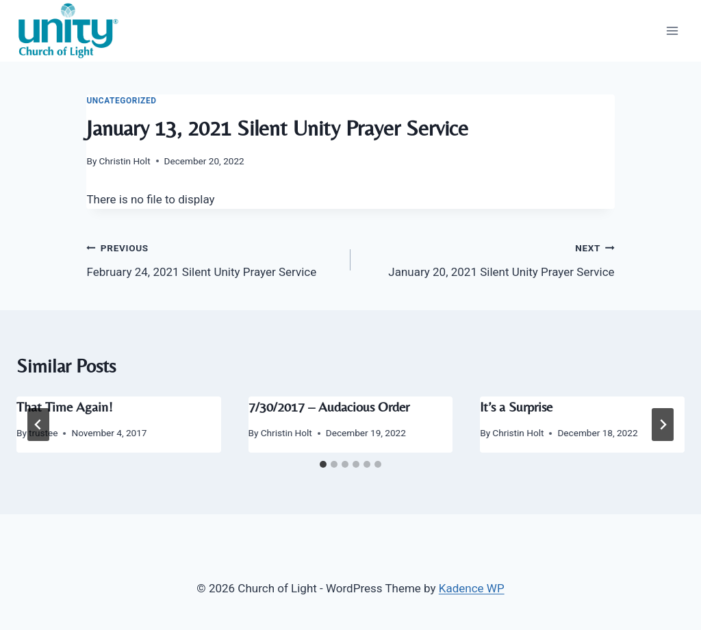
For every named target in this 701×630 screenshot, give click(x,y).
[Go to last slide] (38, 424)
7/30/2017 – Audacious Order (328, 406)
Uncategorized (121, 100)
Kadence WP (472, 588)
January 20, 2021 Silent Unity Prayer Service (488, 258)
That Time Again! (64, 406)
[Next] (663, 424)
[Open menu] (672, 30)
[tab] (323, 464)
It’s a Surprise (516, 406)
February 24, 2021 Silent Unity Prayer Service (212, 258)
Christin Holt (125, 160)
